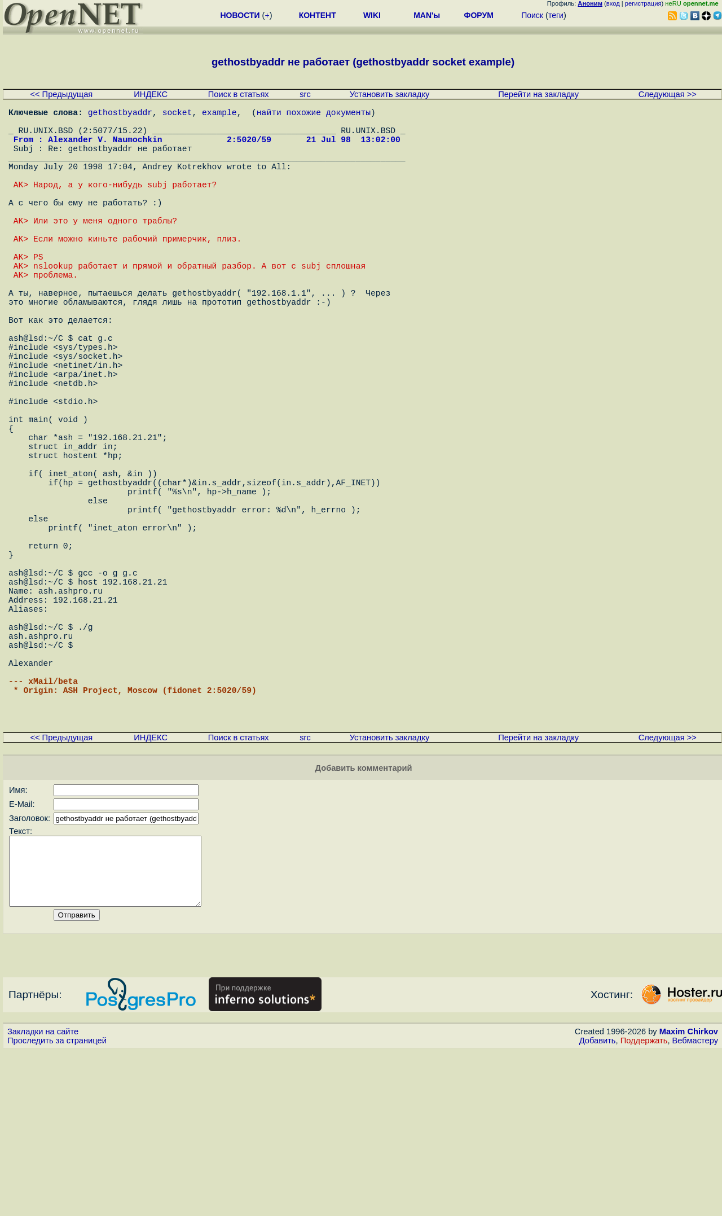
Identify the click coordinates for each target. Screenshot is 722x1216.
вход (613, 3)
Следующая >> (668, 94)
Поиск (532, 15)
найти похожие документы (314, 114)
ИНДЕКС (151, 94)
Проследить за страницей (57, 1205)
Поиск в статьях (238, 94)
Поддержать (644, 1205)
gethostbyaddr (120, 114)
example (219, 114)
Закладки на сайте (42, 1196)
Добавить (597, 1205)
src (305, 94)
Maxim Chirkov (688, 1196)
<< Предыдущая (61, 94)
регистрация (643, 3)
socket (177, 114)
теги (555, 15)
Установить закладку (390, 94)
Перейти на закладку (538, 94)
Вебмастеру (695, 1205)
